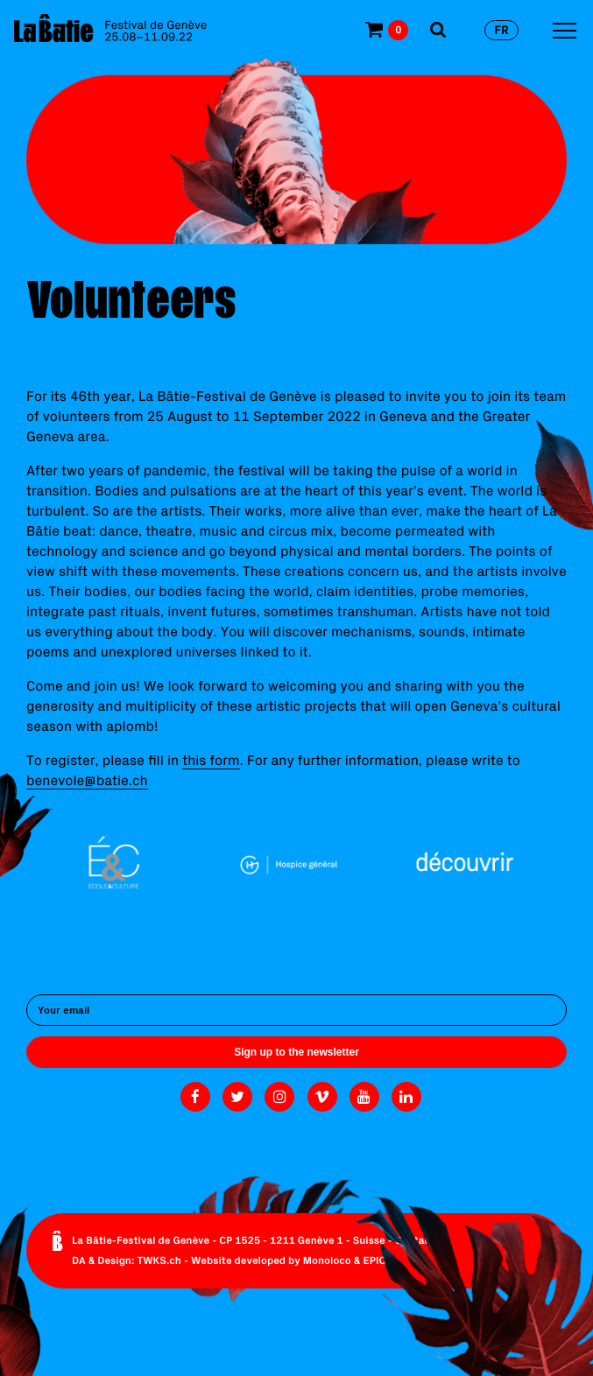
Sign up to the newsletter (296, 1052)
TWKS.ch (159, 1261)
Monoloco (327, 1261)
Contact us (422, 1240)
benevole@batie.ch (87, 781)
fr (501, 30)
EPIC (374, 1261)
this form (210, 761)
